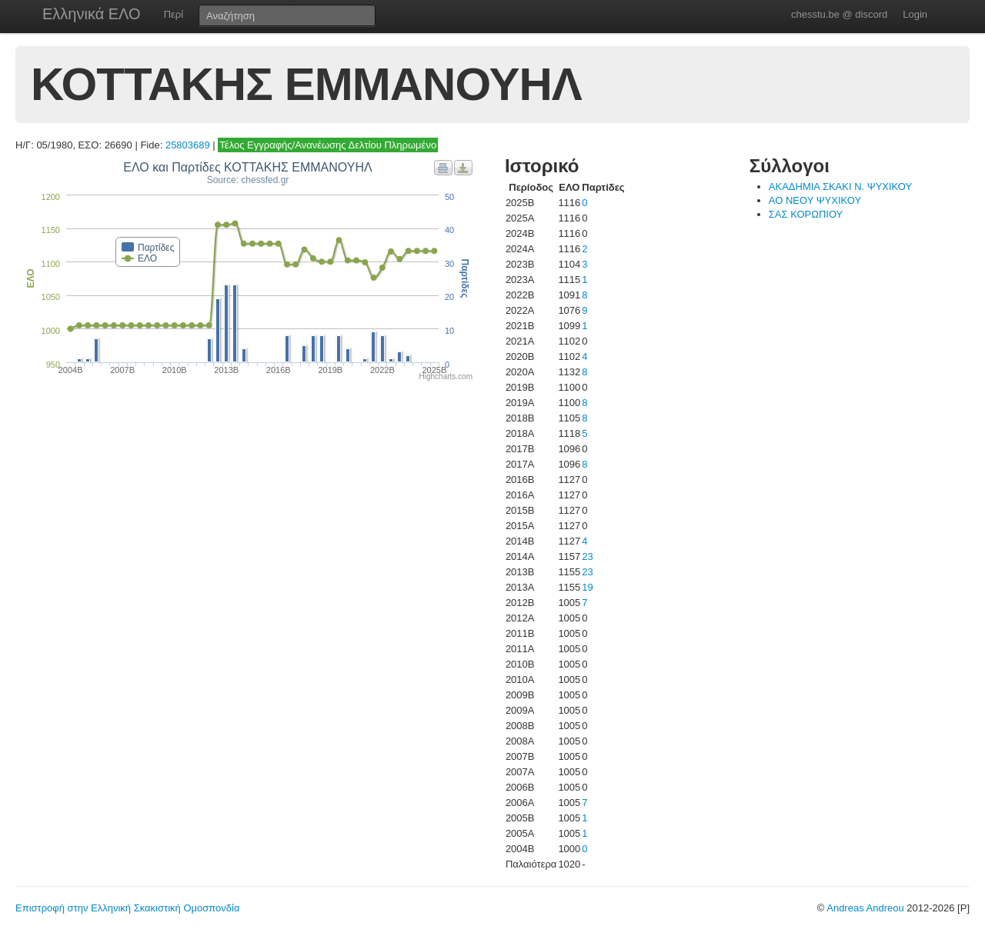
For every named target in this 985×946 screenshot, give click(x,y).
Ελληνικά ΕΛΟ (91, 13)
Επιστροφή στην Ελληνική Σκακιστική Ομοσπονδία (127, 908)
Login (915, 14)
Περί (173, 14)
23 (587, 556)
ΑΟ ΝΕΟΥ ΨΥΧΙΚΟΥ (815, 200)
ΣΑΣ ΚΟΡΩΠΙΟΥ (806, 214)
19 (587, 587)
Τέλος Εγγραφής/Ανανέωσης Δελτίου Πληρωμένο (327, 145)
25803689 (187, 145)
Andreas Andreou (864, 908)
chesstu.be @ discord (839, 14)
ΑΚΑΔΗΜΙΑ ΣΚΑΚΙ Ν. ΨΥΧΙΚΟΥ (840, 186)
